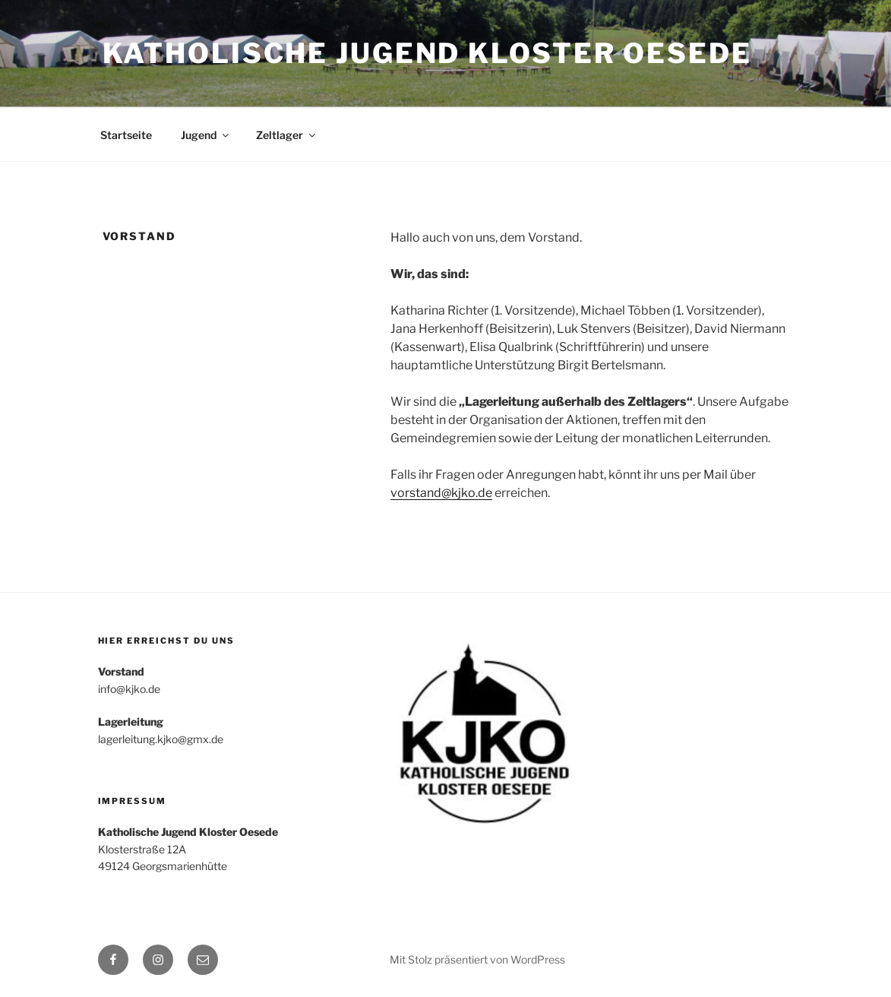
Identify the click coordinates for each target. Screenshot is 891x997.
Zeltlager (287, 134)
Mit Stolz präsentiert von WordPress (477, 959)
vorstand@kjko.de (441, 493)
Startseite (126, 134)
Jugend (206, 134)
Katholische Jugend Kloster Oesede (427, 53)
